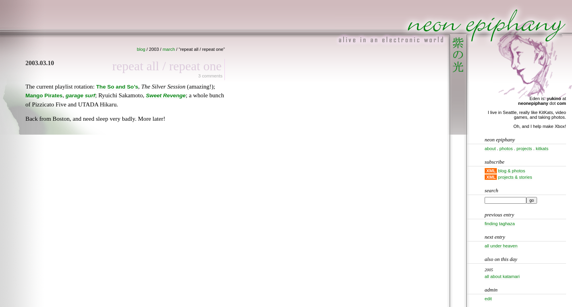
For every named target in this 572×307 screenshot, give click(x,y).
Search (491, 190)
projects (524, 148)
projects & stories (515, 177)
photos (506, 148)
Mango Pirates (43, 95)
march (168, 49)
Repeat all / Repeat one (167, 66)
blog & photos (511, 170)
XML (491, 170)
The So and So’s (117, 87)
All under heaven (501, 245)
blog (141, 49)
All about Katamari (502, 276)
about (490, 148)
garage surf (80, 95)
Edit (488, 298)
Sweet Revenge (166, 95)
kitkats (542, 148)
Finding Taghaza (500, 223)
